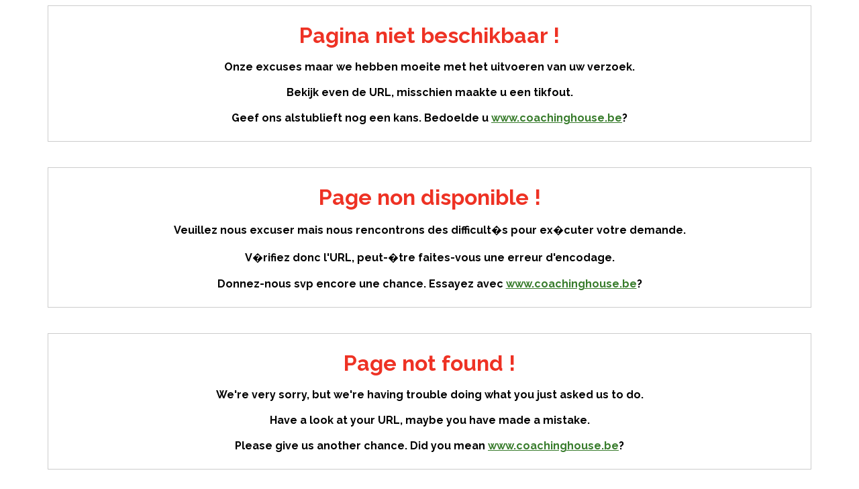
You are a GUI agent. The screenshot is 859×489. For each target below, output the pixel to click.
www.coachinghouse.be (556, 118)
